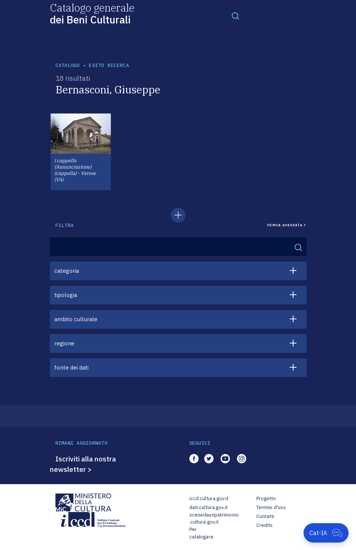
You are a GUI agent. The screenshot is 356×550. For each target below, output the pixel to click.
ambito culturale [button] (75, 319)
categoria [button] (66, 270)
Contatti (265, 516)
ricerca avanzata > (287, 225)
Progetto (266, 498)
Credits (264, 525)
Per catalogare (201, 533)
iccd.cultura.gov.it (208, 498)
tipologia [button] (65, 294)
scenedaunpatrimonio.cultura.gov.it (214, 518)
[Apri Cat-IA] (326, 533)
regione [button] (64, 343)
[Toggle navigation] (235, 15)
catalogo (67, 65)
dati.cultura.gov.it (208, 507)
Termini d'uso (271, 507)
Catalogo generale (92, 13)
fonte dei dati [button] (71, 367)
